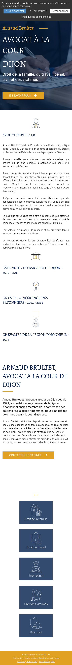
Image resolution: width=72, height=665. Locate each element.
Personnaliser (60, 11)
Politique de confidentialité (36, 16)
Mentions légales (47, 661)
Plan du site (31, 661)
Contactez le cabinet (28, 455)
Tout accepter (14, 11)
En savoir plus (23, 95)
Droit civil (36, 625)
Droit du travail (36, 540)
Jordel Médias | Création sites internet (41, 658)
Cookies (21, 661)
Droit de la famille (36, 512)
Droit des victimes (36, 597)
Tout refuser (37, 11)
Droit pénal (36, 568)
